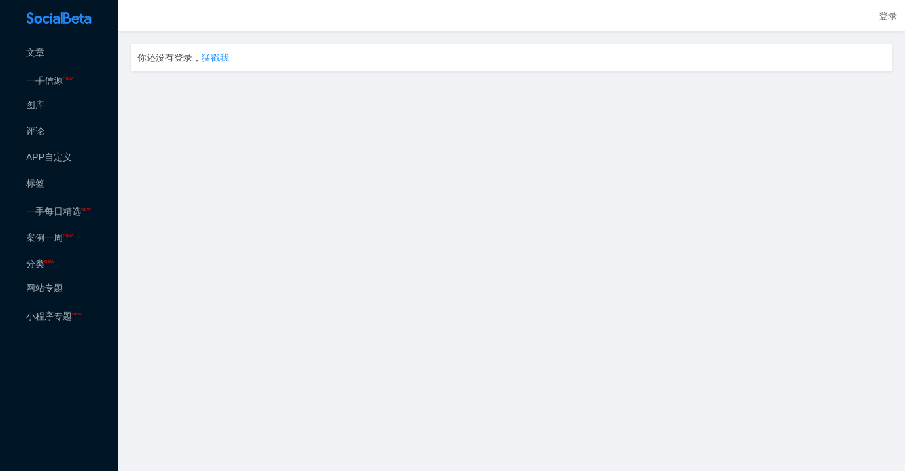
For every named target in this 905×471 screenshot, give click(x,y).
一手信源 (49, 80)
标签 (35, 183)
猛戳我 (215, 57)
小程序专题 (54, 316)
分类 (40, 263)
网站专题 (44, 288)
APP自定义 (49, 157)
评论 (35, 131)
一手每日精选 (58, 211)
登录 (888, 15)
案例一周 (49, 237)
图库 (35, 104)
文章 (35, 52)
